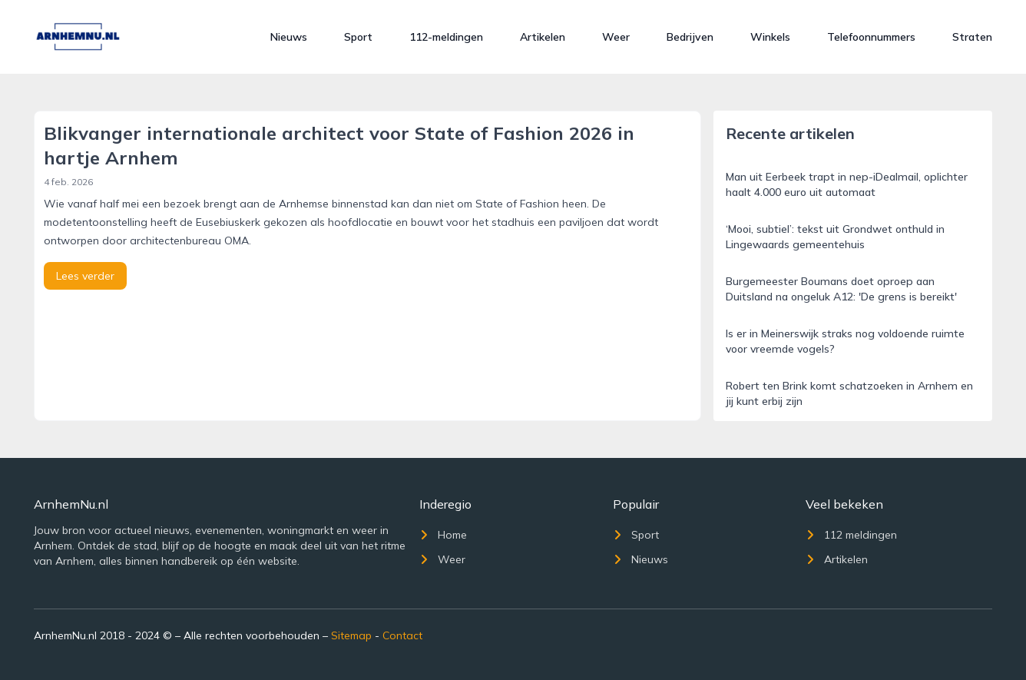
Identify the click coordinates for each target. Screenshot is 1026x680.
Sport (358, 37)
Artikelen (542, 37)
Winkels (770, 37)
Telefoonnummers (871, 37)
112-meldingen (446, 37)
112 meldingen (851, 535)
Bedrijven (690, 37)
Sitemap (351, 635)
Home (443, 535)
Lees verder (85, 276)
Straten (972, 37)
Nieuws (288, 37)
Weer (616, 37)
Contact (402, 635)
